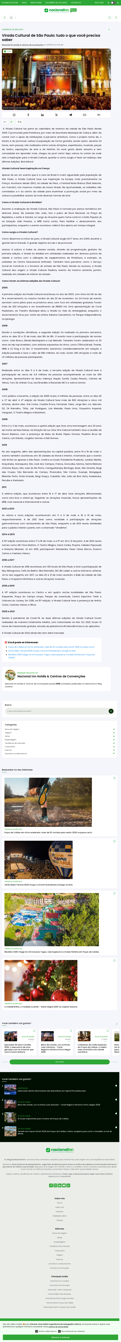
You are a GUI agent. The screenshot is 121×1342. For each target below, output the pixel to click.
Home (59, 1203)
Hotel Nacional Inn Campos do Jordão (60, 1307)
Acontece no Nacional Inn (16, 753)
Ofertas (59, 1220)
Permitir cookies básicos (46, 1331)
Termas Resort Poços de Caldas (59, 1303)
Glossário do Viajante (56, 2)
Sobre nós (59, 1207)
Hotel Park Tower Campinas (59, 1290)
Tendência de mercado (12, 29)
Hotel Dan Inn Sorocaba (60, 1285)
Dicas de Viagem (12, 729)
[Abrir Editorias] (12, 17)
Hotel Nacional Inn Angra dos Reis (60, 1298)
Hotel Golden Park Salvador (59, 1294)
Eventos (8, 750)
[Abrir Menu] (4, 17)
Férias (7, 736)
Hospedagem (10, 739)
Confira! (9, 686)
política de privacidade (58, 1327)
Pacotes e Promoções (59, 1268)
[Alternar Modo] (19, 122)
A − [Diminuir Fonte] (12, 121)
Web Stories (36, 2)
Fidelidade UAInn (60, 1216)
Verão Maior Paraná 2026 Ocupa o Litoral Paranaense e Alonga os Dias (42, 650)
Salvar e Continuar (60, 1337)
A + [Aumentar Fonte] (4, 121)
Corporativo (10, 746)
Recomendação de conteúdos (71, 1331)
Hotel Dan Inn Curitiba (59, 1281)
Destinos (59, 1211)
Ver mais (59, 1062)
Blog (24, 2)
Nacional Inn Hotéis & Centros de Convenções (22, 45)
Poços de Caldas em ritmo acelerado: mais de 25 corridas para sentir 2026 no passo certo (51, 647)
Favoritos (76, 2)
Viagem (8, 733)
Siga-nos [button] (99, 2)
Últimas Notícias (10, 2)
